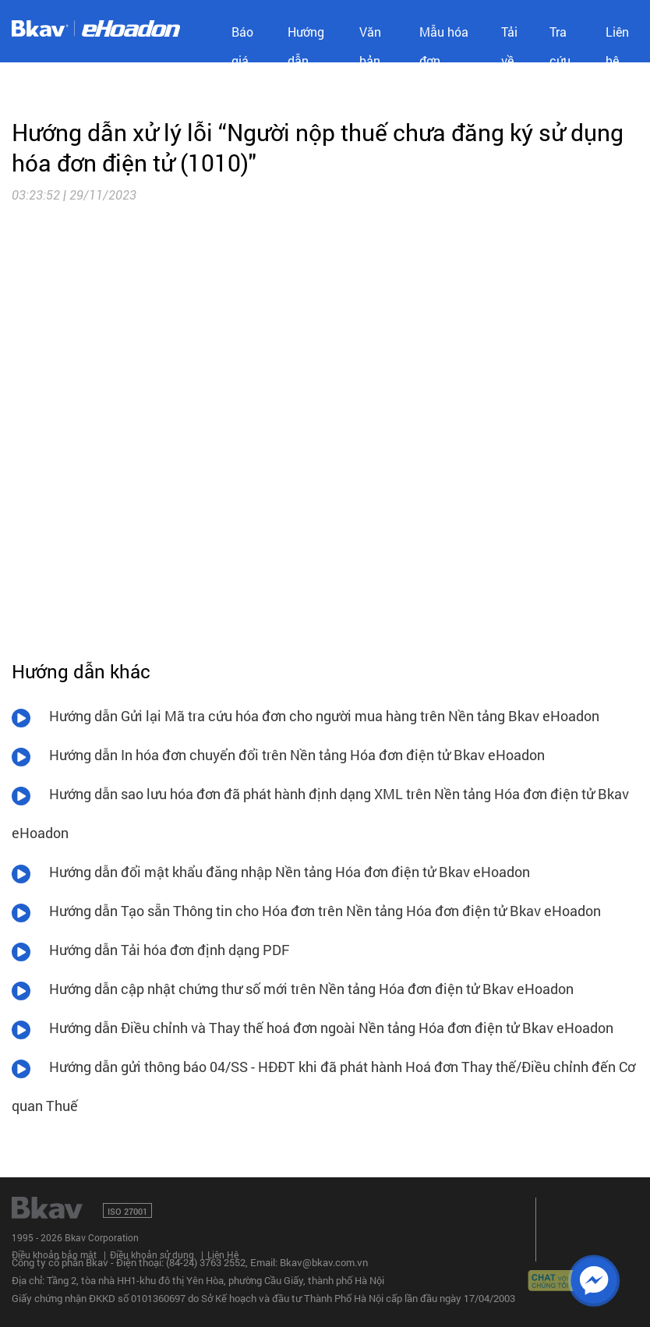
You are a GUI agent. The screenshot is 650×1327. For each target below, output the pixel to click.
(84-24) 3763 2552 (206, 1262)
